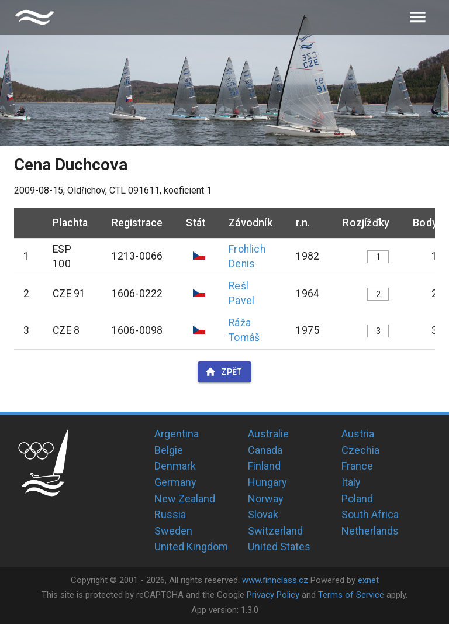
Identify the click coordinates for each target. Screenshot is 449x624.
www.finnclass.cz (275, 580)
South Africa (370, 514)
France (357, 466)
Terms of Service (351, 594)
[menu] (417, 17)
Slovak (263, 514)
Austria (357, 434)
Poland (357, 498)
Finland (264, 466)
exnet (368, 580)
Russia (170, 514)
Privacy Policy (273, 594)
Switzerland (275, 531)
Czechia (360, 450)
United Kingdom (191, 546)
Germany (175, 482)
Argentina (176, 434)
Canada (265, 450)
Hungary (267, 482)
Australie (268, 434)
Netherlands (370, 531)
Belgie (168, 450)
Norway (266, 498)
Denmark (175, 466)
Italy (351, 482)
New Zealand (184, 498)
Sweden (173, 531)
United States (279, 546)
